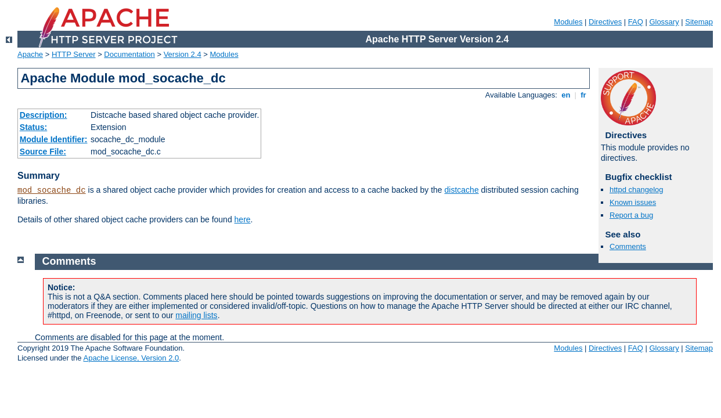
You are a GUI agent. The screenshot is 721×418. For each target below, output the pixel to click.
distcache (462, 189)
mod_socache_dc (51, 190)
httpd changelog (637, 189)
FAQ (635, 21)
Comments (628, 246)
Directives (605, 21)
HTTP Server (74, 54)
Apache (30, 54)
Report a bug (631, 215)
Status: (33, 127)
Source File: (43, 151)
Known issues (633, 202)
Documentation (129, 54)
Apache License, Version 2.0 (131, 358)
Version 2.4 (182, 54)
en (566, 95)
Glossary (664, 21)
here (243, 219)
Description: (43, 115)
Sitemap (699, 21)
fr (584, 95)
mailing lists (196, 315)
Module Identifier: (54, 139)
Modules (568, 21)
